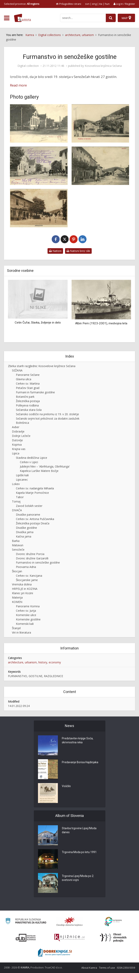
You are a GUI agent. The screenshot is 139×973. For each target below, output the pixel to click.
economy (55, 662)
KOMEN (17, 602)
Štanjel (16, 628)
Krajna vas (18, 449)
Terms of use (107, 967)
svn (87, 4)
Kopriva (17, 444)
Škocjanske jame (27, 580)
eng (94, 4)
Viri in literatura (21, 632)
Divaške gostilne (26, 528)
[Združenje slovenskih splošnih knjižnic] (69, 938)
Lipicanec (22, 479)
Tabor (20, 497)
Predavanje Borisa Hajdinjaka (80, 762)
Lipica (15, 453)
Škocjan (17, 571)
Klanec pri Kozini (22, 593)
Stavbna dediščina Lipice (31, 458)
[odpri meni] (6, 18)
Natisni (55, 251)
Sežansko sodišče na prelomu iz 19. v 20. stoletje (47, 414)
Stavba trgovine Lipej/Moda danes (79, 830)
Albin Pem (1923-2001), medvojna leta (101, 323)
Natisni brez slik (78, 251)
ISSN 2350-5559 (126, 967)
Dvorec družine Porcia (30, 554)
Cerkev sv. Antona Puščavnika (35, 519)
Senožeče (18, 549)
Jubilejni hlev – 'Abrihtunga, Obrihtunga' (45, 466)
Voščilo (66, 786)
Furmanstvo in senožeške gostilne (38, 562)
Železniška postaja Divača (32, 523)
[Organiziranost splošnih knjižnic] (69, 921)
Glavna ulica (23, 379)
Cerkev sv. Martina (28, 383)
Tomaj (16, 501)
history (42, 662)
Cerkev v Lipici (29, 462)
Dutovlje (17, 440)
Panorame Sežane (28, 375)
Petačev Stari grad (27, 388)
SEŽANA (17, 370)
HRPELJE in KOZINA (24, 589)
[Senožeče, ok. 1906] (39, 166)
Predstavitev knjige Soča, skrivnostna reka (77, 740)
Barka (15, 541)
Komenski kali (25, 624)
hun (107, 4)
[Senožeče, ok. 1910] (100, 166)
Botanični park (25, 397)
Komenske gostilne (28, 619)
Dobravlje (18, 431)
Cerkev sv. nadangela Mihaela (35, 488)
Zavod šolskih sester (29, 506)
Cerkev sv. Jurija (26, 610)
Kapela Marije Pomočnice (32, 493)
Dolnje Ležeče (21, 436)
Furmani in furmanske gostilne (35, 392)
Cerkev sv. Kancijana (29, 575)
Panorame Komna (28, 606)
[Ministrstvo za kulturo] (25, 921)
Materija (17, 597)
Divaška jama (24, 532)
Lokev (16, 484)
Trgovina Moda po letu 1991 (79, 852)
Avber (15, 427)
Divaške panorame (28, 514)
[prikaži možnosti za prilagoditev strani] (68, 4)
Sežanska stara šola (29, 410)
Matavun (17, 545)
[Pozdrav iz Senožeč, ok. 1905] (100, 123)
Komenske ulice (26, 615)
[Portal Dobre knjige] (55, 952)
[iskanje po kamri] (83, 18)
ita (100, 4)
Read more (18, 85)
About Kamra (89, 967)
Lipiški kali (22, 475)
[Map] (126, 18)
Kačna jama (23, 536)
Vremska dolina (22, 584)
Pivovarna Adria (26, 567)
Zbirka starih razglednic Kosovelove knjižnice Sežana (41, 366)
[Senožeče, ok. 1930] (39, 208)
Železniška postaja (28, 401)
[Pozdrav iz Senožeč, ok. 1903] (39, 123)
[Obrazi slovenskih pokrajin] (113, 938)
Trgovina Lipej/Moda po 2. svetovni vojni (78, 878)
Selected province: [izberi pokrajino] (21, 4)
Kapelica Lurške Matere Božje (39, 471)
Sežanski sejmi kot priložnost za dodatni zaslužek (47, 418)
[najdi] (111, 18)
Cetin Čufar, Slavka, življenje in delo (38, 322)
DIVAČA (17, 510)
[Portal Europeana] (113, 922)
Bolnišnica (22, 423)
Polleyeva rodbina (27, 405)
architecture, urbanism (22, 662)
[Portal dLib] (26, 938)
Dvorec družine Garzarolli (32, 558)
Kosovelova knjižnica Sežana (103, 66)
